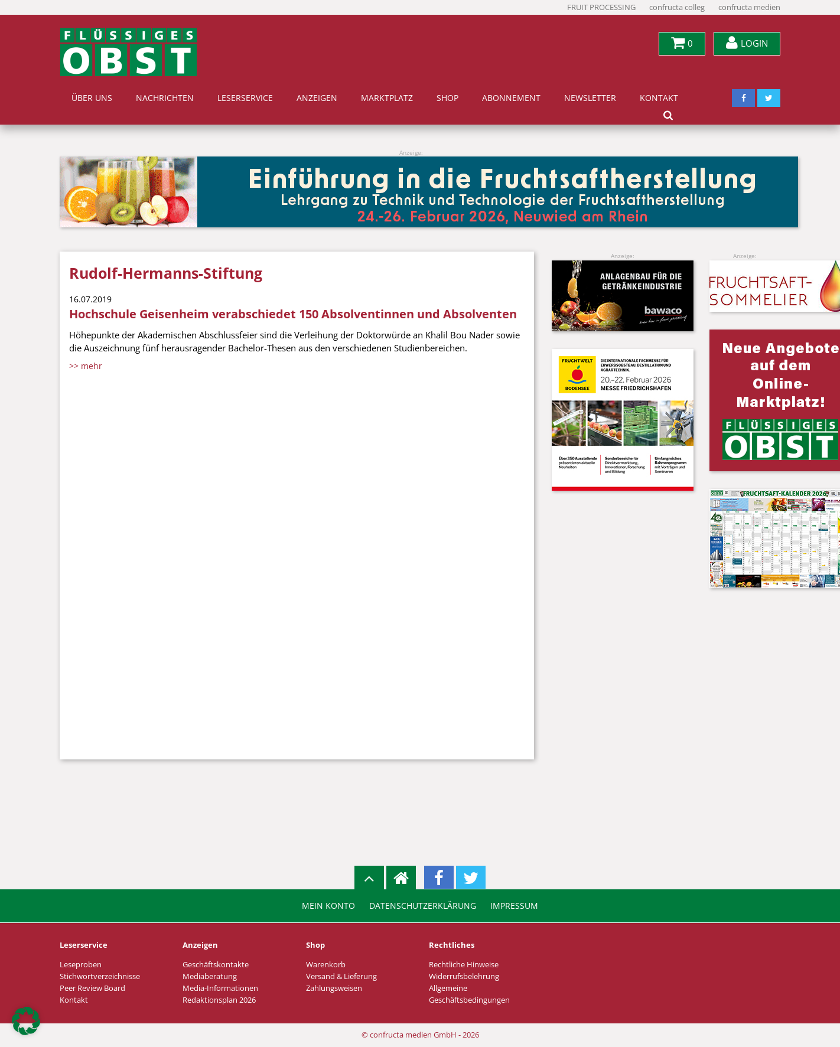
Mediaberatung (210, 976)
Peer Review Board (92, 988)
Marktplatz (387, 98)
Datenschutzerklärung (422, 906)
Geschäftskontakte (216, 965)
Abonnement (511, 98)
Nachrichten (165, 98)
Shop (447, 98)
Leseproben (81, 965)
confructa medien (749, 7)
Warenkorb (326, 965)
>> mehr (85, 365)
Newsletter (590, 98)
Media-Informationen (220, 988)
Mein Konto (328, 906)
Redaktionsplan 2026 (219, 1000)
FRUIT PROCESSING (601, 7)
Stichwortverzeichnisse (100, 976)
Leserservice (245, 98)
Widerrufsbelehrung (464, 976)
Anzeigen (317, 98)
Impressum (514, 906)
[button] (26, 1021)
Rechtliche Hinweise (464, 965)
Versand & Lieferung (341, 976)
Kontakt (659, 98)
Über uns (91, 98)
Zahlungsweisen (334, 988)
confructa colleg (677, 7)
